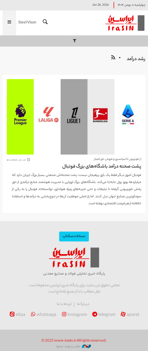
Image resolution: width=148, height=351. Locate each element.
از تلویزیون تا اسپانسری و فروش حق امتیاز (117, 159)
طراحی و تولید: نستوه (73, 346)
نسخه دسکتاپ (74, 236)
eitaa (17, 315)
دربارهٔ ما (83, 304)
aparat (129, 315)
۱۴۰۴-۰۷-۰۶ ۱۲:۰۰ (16, 160)
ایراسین (124, 23)
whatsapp (42, 315)
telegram (103, 315)
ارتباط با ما (64, 304)
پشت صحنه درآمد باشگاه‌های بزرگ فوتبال (101, 167)
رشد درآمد (136, 59)
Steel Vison (27, 23)
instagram (73, 315)
